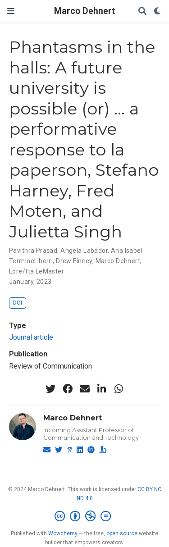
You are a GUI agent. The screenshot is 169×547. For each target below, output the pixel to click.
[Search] (142, 11)
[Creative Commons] (84, 516)
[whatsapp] (119, 389)
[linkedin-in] (102, 389)
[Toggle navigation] (10, 11)
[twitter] (50, 389)
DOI (17, 302)
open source (121, 533)
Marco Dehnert (84, 11)
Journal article (31, 337)
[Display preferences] (158, 11)
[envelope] (84, 389)
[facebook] (67, 389)
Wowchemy (63, 533)
